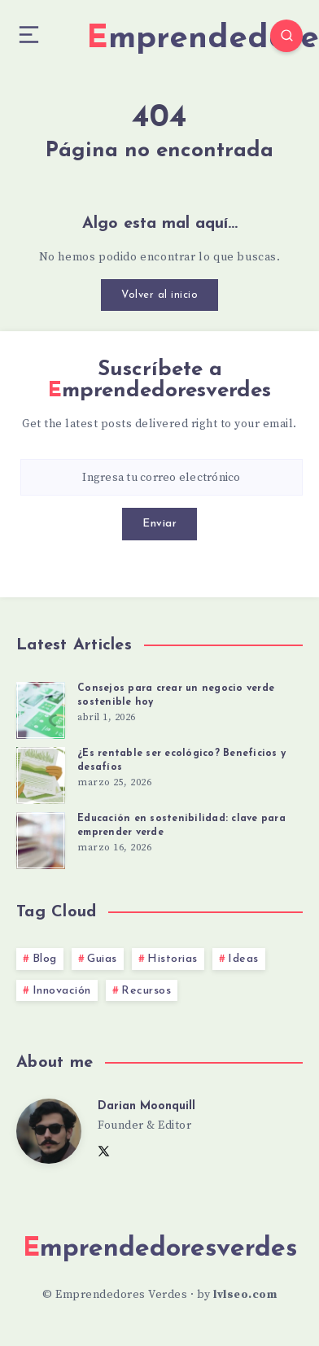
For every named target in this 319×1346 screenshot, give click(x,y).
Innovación (62, 991)
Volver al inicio (159, 295)
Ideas (243, 959)
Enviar (159, 523)
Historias (172, 959)
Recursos (146, 991)
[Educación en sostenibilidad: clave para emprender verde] (40, 838)
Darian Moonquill (146, 1106)
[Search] (286, 36)
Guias (102, 959)
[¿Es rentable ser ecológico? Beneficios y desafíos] (40, 773)
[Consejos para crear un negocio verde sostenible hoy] (40, 708)
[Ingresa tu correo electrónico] (161, 477)
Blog (45, 959)
